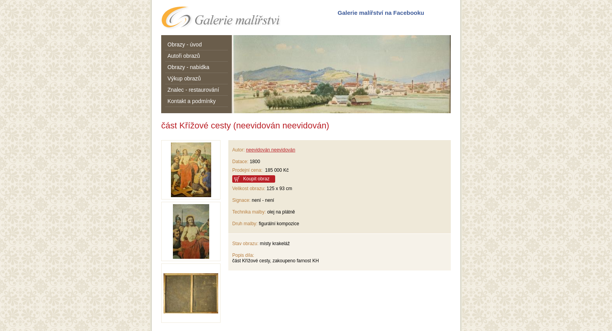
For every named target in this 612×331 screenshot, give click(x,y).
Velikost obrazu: (248, 188)
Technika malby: (249, 212)
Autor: (238, 150)
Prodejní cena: (248, 170)
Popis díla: (243, 255)
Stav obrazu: (245, 243)
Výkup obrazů (184, 78)
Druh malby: (245, 223)
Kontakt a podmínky (191, 101)
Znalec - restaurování (193, 90)
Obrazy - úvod (184, 44)
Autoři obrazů (183, 56)
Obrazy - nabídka (188, 67)
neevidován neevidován (270, 150)
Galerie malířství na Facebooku (381, 12)
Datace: (240, 161)
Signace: (241, 200)
